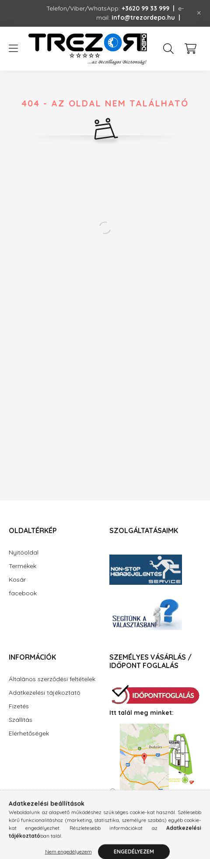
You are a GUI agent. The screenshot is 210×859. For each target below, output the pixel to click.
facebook (23, 593)
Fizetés (19, 706)
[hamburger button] (13, 48)
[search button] (168, 48)
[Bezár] (199, 13)
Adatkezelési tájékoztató (44, 692)
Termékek (22, 566)
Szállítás (20, 720)
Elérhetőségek (29, 733)
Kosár (17, 579)
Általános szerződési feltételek (52, 679)
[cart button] (190, 48)
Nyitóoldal (23, 552)
